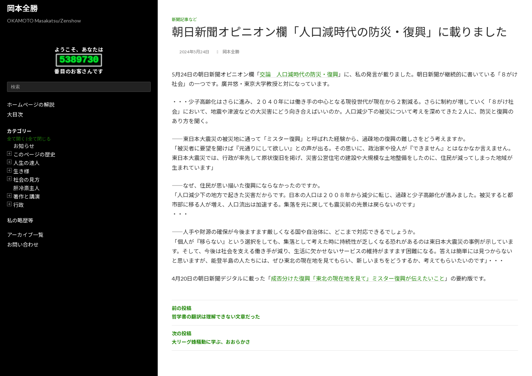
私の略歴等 (20, 220)
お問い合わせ (23, 244)
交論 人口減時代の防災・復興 (299, 74)
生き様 (21, 171)
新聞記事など (184, 19)
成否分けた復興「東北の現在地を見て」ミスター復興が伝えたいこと (358, 278)
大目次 (15, 114)
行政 (18, 205)
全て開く (16, 138)
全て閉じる (39, 138)
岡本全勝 (22, 8)
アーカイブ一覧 (25, 234)
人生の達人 (26, 163)
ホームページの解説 (30, 104)
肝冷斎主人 (26, 188)
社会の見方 (26, 179)
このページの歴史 (34, 154)
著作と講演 (26, 196)
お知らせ (23, 146)
